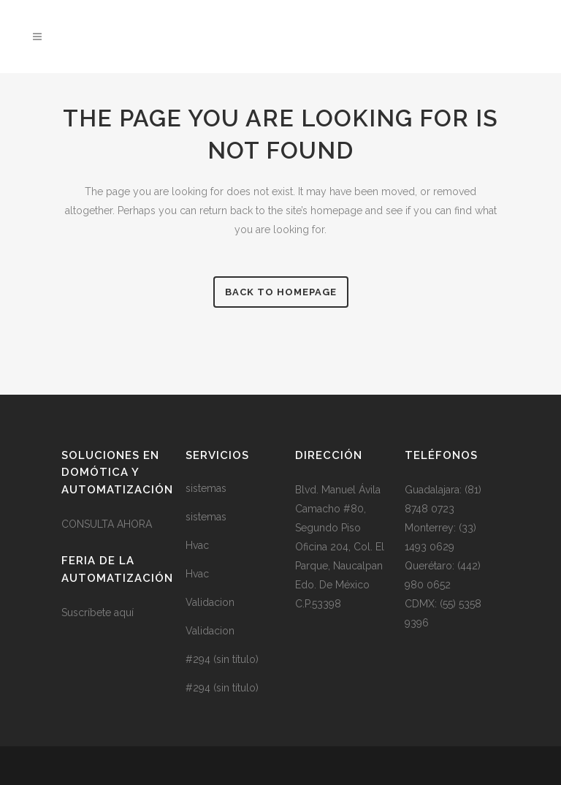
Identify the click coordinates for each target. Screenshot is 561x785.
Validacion (210, 602)
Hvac (197, 545)
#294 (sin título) (222, 659)
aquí (124, 612)
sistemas (206, 488)
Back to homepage (281, 292)
